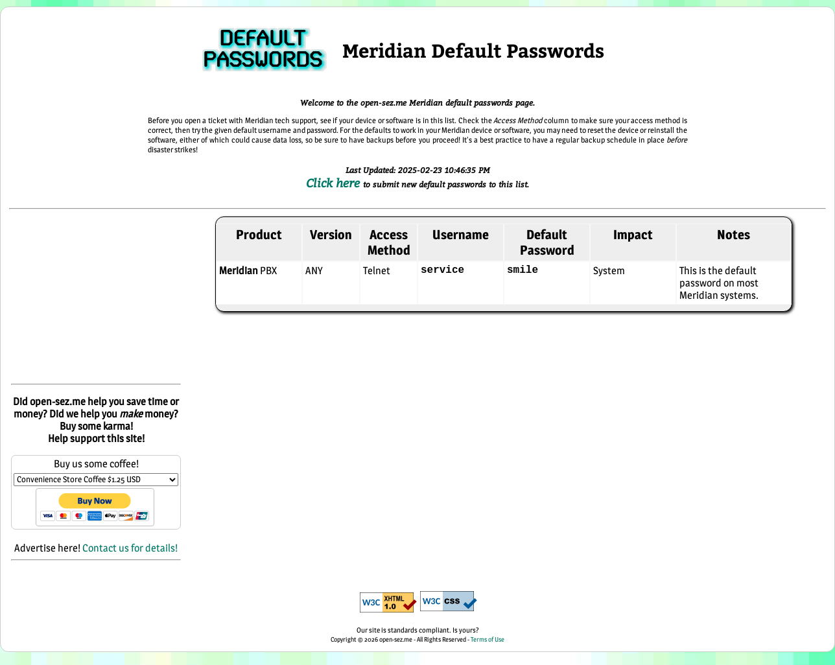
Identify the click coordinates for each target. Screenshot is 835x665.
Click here (334, 183)
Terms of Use (487, 639)
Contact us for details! (130, 548)
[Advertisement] (96, 297)
